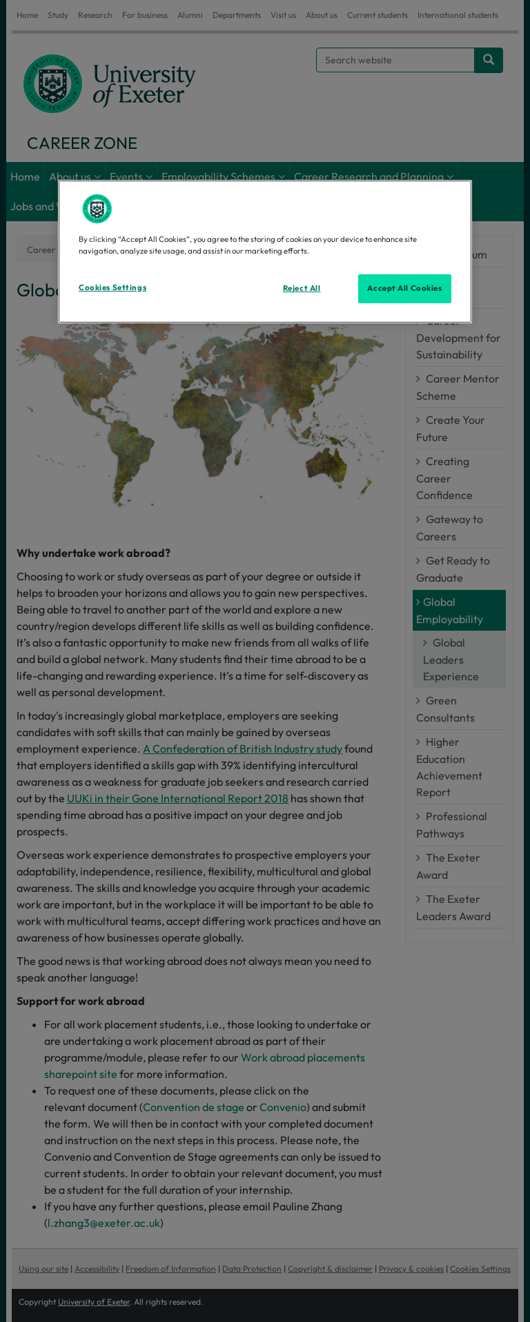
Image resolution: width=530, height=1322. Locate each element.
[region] (265, 251)
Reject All (302, 288)
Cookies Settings (112, 287)
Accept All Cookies (404, 288)
